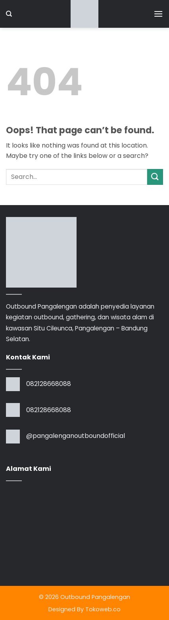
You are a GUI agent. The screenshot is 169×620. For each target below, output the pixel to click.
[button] (158, 13)
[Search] (9, 13)
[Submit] (155, 176)
